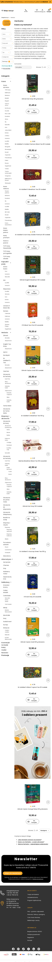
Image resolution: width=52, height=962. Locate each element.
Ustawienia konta (32, 897)
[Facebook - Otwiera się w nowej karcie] (13, 949)
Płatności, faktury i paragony (36, 914)
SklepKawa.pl (5, 17)
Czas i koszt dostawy (33, 917)
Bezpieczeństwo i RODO (34, 931)
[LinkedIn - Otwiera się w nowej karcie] (33, 949)
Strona (38, 67)
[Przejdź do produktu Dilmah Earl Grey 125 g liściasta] (32, 83)
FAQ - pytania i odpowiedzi (35, 911)
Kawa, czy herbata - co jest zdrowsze (31, 842)
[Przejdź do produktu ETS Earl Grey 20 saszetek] (32, 581)
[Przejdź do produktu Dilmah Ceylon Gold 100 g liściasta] (32, 627)
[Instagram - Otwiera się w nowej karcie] (18, 949)
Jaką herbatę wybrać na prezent (29, 840)
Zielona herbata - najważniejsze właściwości (33, 844)
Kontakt (29, 940)
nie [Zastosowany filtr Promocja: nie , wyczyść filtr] (7, 66)
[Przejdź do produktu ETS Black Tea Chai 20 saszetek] (32, 310)
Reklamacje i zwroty (33, 920)
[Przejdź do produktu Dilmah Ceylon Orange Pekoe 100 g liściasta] (32, 794)
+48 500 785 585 (12, 893)
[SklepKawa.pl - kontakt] (25, 10)
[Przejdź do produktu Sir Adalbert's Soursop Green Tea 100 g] (32, 536)
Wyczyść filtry (5, 68)
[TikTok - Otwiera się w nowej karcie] (23, 949)
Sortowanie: (18, 64)
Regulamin (24, 877)
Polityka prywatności (33, 934)
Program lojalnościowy (34, 900)
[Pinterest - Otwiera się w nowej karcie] (39, 949)
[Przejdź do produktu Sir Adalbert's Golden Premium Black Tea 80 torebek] (32, 129)
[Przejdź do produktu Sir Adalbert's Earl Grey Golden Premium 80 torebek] (32, 219)
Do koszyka (32, 111)
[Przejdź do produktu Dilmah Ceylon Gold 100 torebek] (32, 355)
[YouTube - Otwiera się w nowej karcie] (28, 949)
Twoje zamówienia (33, 894)
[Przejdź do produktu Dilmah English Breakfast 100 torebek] (32, 264)
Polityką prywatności (37, 879)
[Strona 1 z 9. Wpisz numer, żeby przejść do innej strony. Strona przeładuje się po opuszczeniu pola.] (42, 67)
